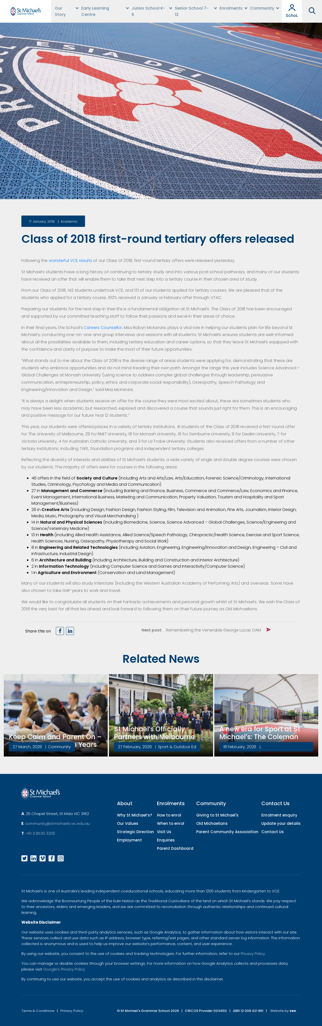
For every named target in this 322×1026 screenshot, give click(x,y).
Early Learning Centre (95, 11)
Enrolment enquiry (279, 815)
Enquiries (166, 840)
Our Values (127, 823)
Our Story (60, 11)
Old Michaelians (212, 823)
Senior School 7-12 (192, 11)
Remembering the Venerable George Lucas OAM (213, 630)
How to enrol (169, 815)
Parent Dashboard (175, 848)
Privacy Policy (253, 953)
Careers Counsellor (103, 327)
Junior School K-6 (148, 11)
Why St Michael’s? (134, 815)
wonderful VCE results (70, 260)
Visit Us (164, 831)
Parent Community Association (227, 831)
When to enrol (170, 823)
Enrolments (231, 8)
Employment (129, 840)
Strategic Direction (135, 831)
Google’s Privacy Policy (64, 969)
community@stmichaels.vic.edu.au (57, 823)
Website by (283, 1010)
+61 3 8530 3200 (40, 833)
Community (262, 8)
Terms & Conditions (37, 1010)
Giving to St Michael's (217, 815)
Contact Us (272, 831)
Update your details (281, 823)
